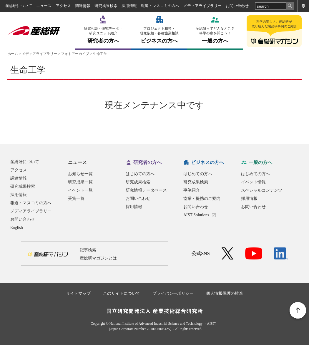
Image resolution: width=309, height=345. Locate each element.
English (16, 227)
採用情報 (129, 6)
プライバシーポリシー (173, 293)
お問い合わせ (237, 6)
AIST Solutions (196, 215)
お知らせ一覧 (80, 174)
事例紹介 (191, 190)
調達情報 (82, 6)
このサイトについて (121, 293)
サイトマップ (78, 293)
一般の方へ (215, 35)
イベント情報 (253, 182)
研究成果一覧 (80, 182)
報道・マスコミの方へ (160, 6)
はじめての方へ (140, 174)
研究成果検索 (105, 6)
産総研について (18, 6)
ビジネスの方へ (159, 35)
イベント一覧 (80, 190)
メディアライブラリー (202, 6)
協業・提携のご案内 (201, 198)
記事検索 (88, 250)
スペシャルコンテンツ (261, 190)
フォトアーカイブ (75, 54)
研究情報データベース (146, 190)
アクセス (63, 6)
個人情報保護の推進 (224, 293)
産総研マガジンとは (98, 258)
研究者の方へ (103, 35)
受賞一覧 (76, 198)
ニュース (43, 6)
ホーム (12, 54)
